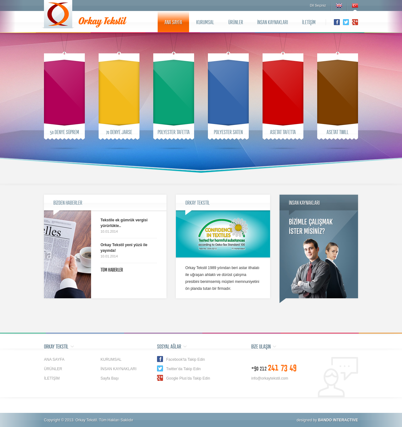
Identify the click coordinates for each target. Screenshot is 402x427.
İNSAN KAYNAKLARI (272, 22)
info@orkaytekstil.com (269, 378)
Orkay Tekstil (58, 14)
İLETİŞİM (309, 22)
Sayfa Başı (109, 378)
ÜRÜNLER (235, 22)
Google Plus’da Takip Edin (188, 378)
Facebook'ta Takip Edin (185, 359)
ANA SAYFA (173, 22)
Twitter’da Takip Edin (183, 369)
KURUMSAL (205, 22)
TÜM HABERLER (111, 270)
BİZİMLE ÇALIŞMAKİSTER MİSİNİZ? (311, 226)
